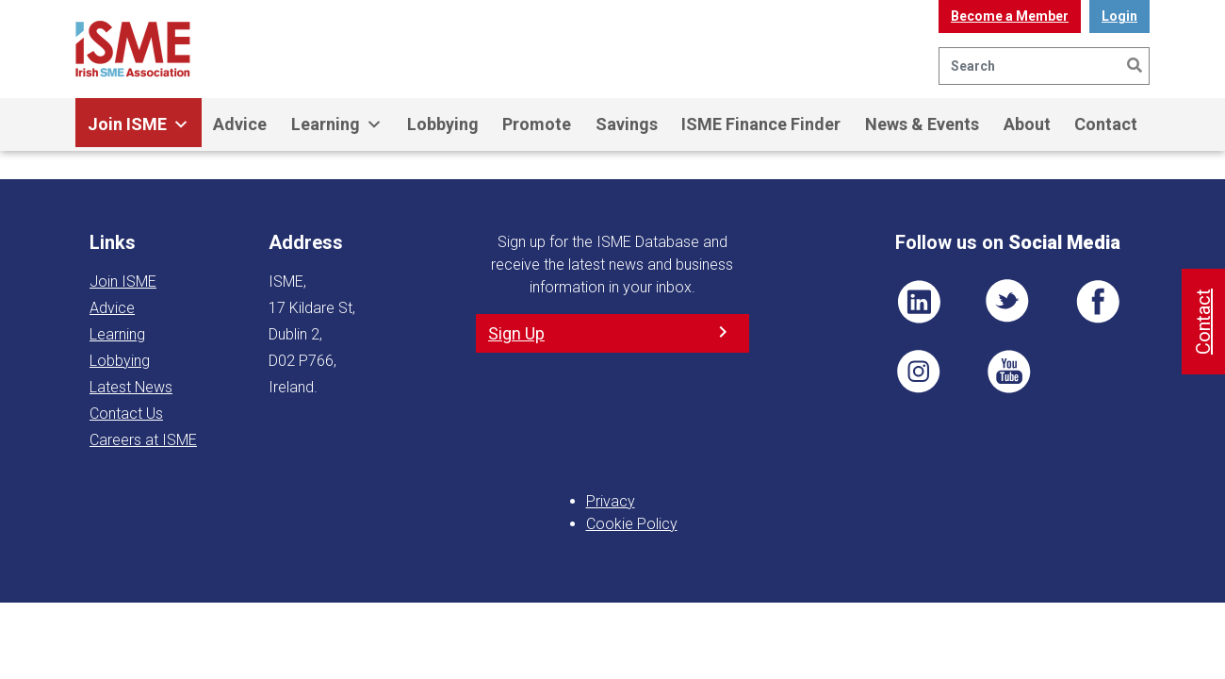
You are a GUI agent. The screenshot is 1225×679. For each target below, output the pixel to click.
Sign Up (516, 333)
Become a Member (1010, 16)
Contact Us (126, 413)
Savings (627, 124)
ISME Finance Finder (761, 124)
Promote (536, 124)
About (1027, 124)
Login (1119, 16)
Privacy (610, 501)
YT (1008, 371)
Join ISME (138, 124)
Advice (240, 124)
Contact (1105, 124)
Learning (337, 124)
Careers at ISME (143, 440)
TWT (1008, 301)
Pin (918, 371)
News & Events (922, 124)
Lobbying (443, 124)
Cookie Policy (632, 524)
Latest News (131, 387)
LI (918, 301)
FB (1097, 301)
